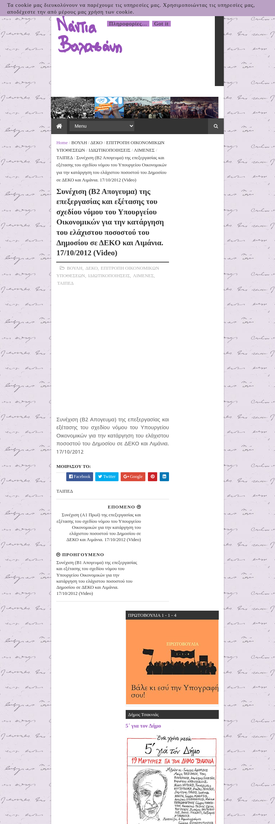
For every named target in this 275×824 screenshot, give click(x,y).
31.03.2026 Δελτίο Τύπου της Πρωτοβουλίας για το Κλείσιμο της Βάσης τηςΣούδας (228, 640)
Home (16, 119)
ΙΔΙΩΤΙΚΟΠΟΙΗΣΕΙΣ (32, 126)
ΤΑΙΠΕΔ (88, 126)
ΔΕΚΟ (51, 119)
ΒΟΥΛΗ (33, 119)
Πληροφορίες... (128, 24)
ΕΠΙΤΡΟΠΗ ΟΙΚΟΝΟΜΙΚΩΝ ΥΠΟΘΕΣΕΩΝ (105, 119)
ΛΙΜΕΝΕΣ (66, 126)
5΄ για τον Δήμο (189, 230)
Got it (161, 24)
